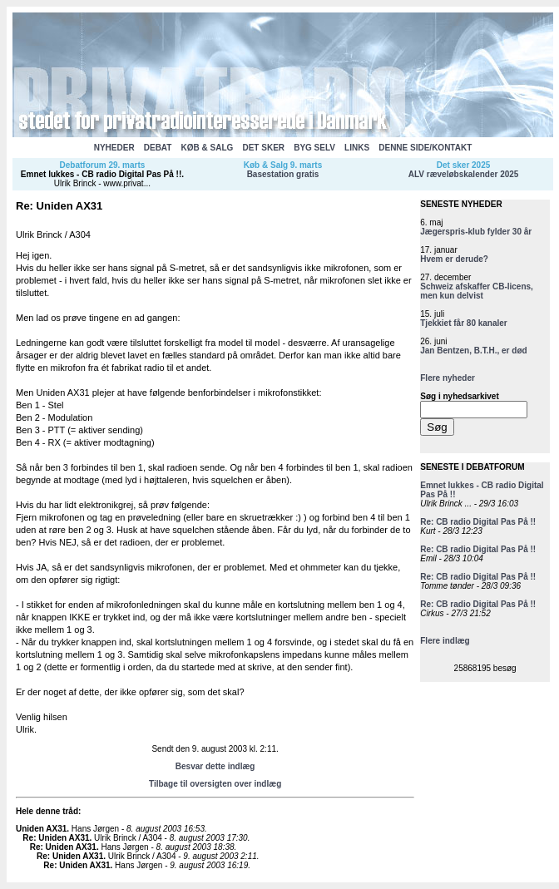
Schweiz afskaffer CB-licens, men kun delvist (476, 291)
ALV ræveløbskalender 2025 (463, 174)
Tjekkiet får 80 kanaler (463, 323)
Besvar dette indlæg (215, 766)
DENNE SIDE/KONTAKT (425, 147)
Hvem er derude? (454, 259)
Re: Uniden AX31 (55, 837)
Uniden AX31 (41, 828)
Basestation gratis (283, 174)
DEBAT (158, 147)
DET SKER (263, 147)
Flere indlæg (444, 640)
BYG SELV (314, 147)
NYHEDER (114, 147)
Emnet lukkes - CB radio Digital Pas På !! (101, 174)
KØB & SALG (207, 147)
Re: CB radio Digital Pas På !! (478, 521)
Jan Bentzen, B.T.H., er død (473, 350)
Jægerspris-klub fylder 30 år (476, 231)
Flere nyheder (447, 378)
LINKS (356, 147)
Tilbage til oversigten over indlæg (215, 783)
